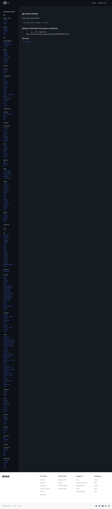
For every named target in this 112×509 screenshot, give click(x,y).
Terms (14, 506)
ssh (5, 102)
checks (6, 237)
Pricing (42, 491)
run (5, 398)
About (96, 480)
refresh (6, 55)
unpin (5, 207)
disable (6, 460)
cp (4, 79)
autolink (6, 338)
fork (5, 364)
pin (5, 198)
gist (5, 144)
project (6, 274)
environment (8, 170)
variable (6, 448)
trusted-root (8, 44)
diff (5, 244)
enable (6, 462)
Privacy (19, 506)
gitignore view (9, 369)
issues (6, 420)
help (5, 169)
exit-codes (7, 172)
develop (6, 190)
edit (5, 85)
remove (6, 137)
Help (77, 480)
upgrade (6, 140)
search (6, 139)
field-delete (8, 287)
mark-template (8, 306)
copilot (6, 122)
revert (6, 257)
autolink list (8, 344)
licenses (6, 225)
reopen (6, 200)
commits (6, 418)
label (5, 212)
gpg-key (6, 160)
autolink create (9, 340)
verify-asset (8, 327)
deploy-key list (9, 360)
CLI (6, 3)
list (5, 22)
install (6, 133)
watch (5, 411)
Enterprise (43, 486)
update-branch (8, 264)
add (5, 162)
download (6, 42)
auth (5, 49)
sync (5, 382)
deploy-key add (9, 355)
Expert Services (80, 486)
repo (5, 334)
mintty (6, 176)
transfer (6, 203)
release (6, 313)
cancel (6, 400)
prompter (6, 271)
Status (78, 488)
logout (6, 53)
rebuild (6, 100)
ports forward (8, 94)
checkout (6, 235)
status (6, 59)
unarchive (7, 384)
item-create (8, 295)
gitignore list (9, 368)
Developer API (62, 480)
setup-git (7, 57)
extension (7, 126)
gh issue (27, 42)
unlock (6, 205)
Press (95, 488)
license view (8, 375)
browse (6, 66)
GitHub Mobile (62, 488)
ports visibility (7, 97)
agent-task (7, 18)
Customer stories (45, 488)
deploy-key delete (7, 357)
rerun (5, 407)
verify (6, 46)
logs (5, 91)
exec (5, 131)
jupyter (6, 87)
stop (5, 103)
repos (5, 423)
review (6, 259)
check (5, 391)
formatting (7, 174)
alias (5, 27)
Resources (43, 494)
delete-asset (8, 316)
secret (6, 427)
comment (6, 185)
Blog (95, 483)
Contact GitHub (80, 491)
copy (5, 278)
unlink (6, 308)
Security (42, 483)
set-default (8, 381)
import (6, 30)
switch (6, 60)
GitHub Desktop (62, 486)
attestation (8, 41)
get (5, 115)
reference (7, 178)
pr (4, 233)
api (5, 37)
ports (5, 92)
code (5, 78)
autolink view (8, 345)
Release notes (102, 3)
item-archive (8, 293)
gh (4, 15)
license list (8, 373)
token (5, 62)
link (5, 302)
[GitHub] (5, 477)
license (6, 371)
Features (42, 480)
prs (5, 422)
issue (5, 181)
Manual (94, 3)
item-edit (7, 298)
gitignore (7, 366)
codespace (7, 76)
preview (6, 269)
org (5, 228)
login (5, 51)
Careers (96, 486)
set (5, 34)
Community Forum (81, 483)
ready (5, 253)
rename (6, 155)
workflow (6, 458)
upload (6, 326)
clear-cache (8, 114)
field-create (8, 285)
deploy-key (7, 353)
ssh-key (6, 436)
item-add (6, 291)
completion (7, 109)
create (6, 20)
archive (6, 336)
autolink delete (9, 342)
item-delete (8, 297)
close (5, 183)
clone (5, 146)
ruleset (6, 389)
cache (5, 69)
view (5, 24)
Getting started (9, 11)
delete (6, 29)
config (6, 112)
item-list (7, 300)
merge (5, 251)
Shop (95, 491)
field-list (7, 289)
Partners (60, 483)
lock (5, 196)
